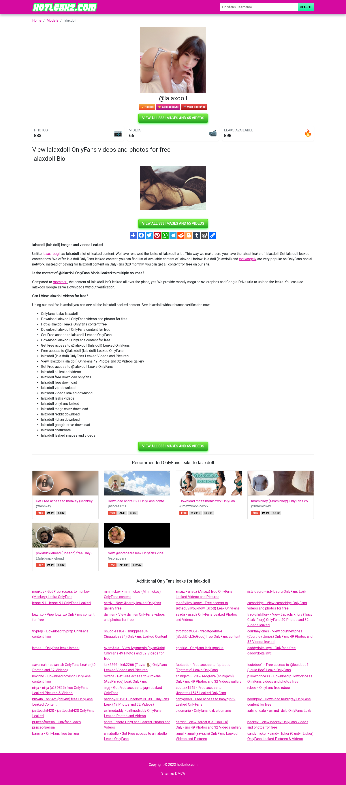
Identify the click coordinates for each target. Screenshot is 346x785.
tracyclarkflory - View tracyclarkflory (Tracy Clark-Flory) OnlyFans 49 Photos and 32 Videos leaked (279, 619)
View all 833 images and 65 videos (173, 118)
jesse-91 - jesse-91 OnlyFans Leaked (61, 603)
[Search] (259, 7)
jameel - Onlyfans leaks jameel (55, 648)
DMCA (180, 773)
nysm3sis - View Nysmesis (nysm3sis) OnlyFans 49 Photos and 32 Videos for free (134, 653)
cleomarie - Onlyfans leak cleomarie (203, 710)
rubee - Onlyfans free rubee (268, 688)
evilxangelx (247, 259)
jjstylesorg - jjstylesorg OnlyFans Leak (276, 591)
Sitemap (167, 773)
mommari (60, 282)
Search (305, 7)
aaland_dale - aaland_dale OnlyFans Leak (279, 710)
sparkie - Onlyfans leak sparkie (200, 648)
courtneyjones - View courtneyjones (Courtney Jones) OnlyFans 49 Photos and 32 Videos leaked (279, 636)
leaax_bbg (51, 254)
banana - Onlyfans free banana (55, 733)
